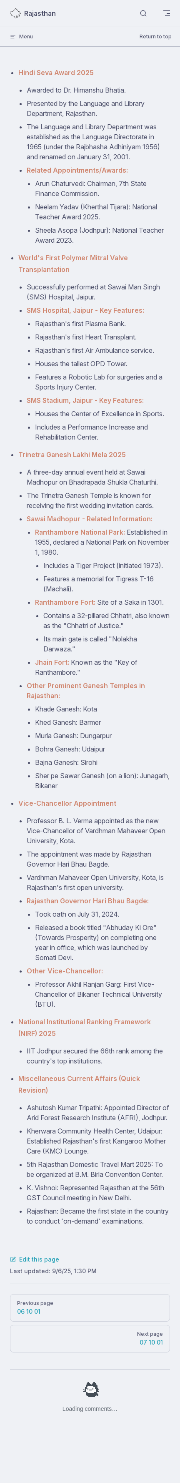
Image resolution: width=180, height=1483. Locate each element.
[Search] (143, 13)
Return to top (156, 36)
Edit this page (34, 1259)
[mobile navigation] (167, 13)
